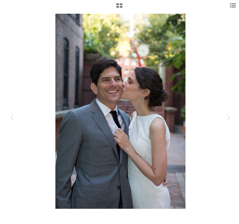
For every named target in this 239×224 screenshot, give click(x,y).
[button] (119, 7)
